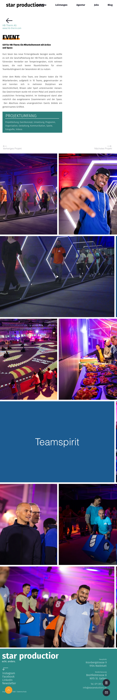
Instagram (8, 673)
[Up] (8, 690)
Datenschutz (22, 692)
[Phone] (106, 682)
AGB (14, 692)
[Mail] (106, 692)
